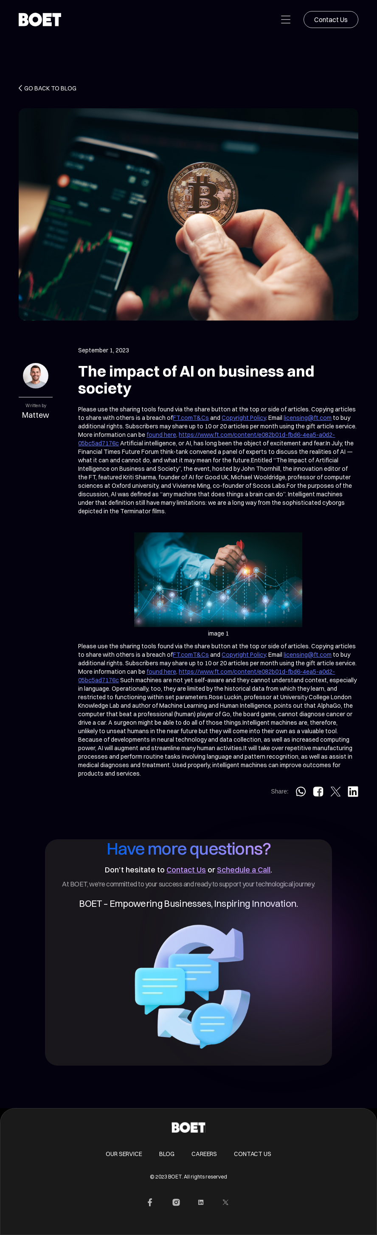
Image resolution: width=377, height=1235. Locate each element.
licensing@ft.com (308, 418)
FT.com (183, 418)
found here (161, 435)
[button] (285, 19)
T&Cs (201, 418)
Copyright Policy (244, 418)
